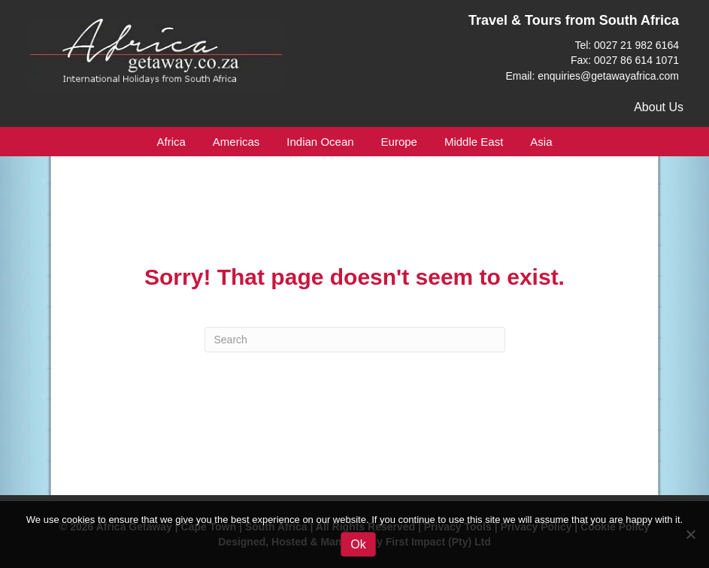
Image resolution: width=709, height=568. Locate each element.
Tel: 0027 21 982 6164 (626, 45)
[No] (690, 534)
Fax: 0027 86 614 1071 (625, 60)
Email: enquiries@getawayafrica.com (592, 76)
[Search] (355, 339)
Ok (357, 544)
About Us (658, 107)
